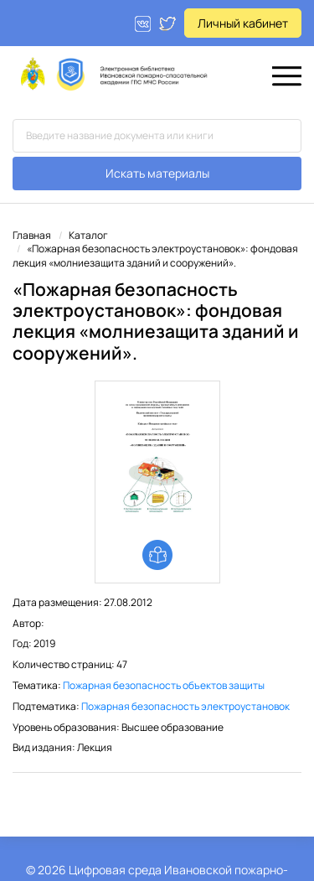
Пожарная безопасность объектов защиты (164, 685)
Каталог (88, 235)
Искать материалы (157, 173)
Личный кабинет (243, 23)
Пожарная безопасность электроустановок (185, 706)
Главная (32, 235)
